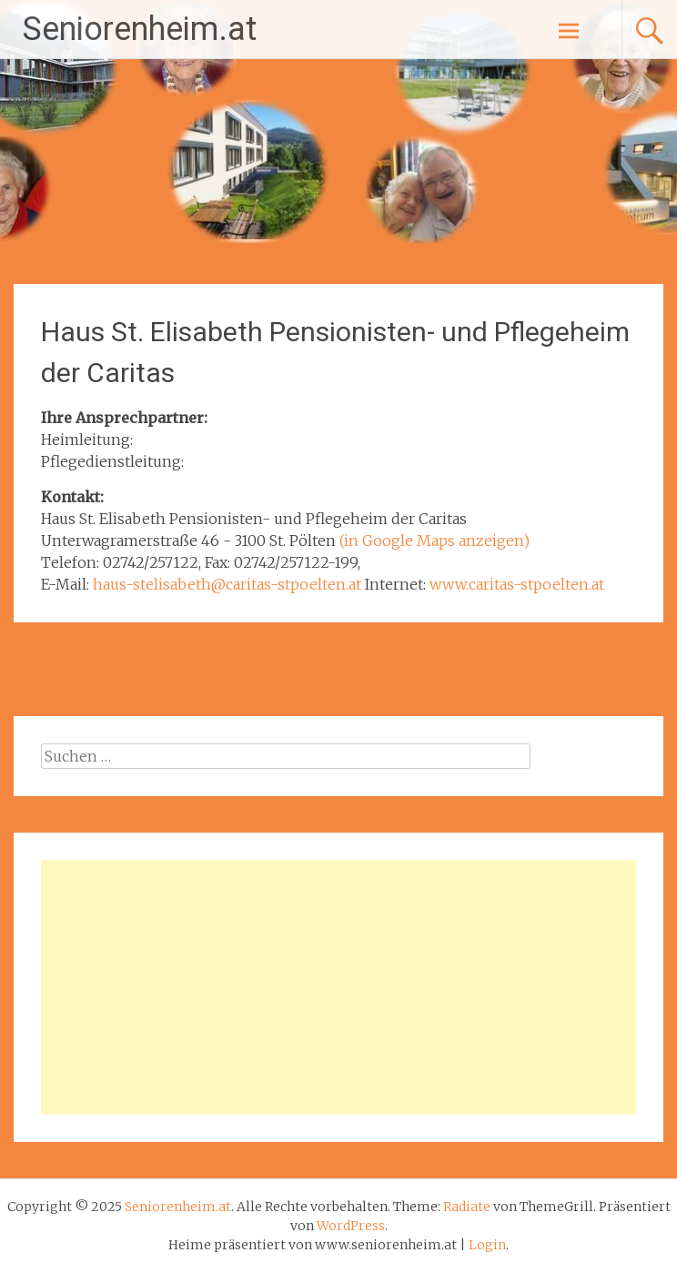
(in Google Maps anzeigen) (434, 540)
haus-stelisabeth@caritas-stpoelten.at (227, 584)
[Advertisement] (338, 987)
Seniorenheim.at (140, 29)
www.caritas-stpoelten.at (516, 584)
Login (487, 1245)
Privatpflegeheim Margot (565, 670)
